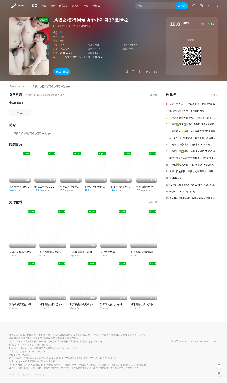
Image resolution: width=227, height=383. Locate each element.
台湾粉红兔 (25, 351)
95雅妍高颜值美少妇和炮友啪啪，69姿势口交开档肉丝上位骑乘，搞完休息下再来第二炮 (192, 185)
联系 (42, 374)
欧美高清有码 (34, 345)
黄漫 (27, 355)
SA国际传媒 (31, 338)
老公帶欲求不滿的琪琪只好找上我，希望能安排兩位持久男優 (192, 138)
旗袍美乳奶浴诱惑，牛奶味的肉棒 (185, 111)
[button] (156, 144)
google (19, 361)
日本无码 (59, 348)
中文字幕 (22, 345)
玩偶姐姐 (35, 351)
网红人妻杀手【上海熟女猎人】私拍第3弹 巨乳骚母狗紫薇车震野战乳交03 (192, 104)
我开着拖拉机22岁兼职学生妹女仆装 (150, 304)
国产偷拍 (89, 341)
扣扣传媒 (127, 335)
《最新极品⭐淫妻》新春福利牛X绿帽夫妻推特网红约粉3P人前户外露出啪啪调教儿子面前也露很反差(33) (192, 131)
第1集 (20, 112)
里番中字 (20, 355)
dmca (11, 374)
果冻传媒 (55, 338)
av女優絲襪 (49, 361)
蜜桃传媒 (64, 338)
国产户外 (38, 341)
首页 (34, 5)
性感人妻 (27, 358)
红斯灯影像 (58, 335)
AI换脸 (52, 358)
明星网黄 (13, 351)
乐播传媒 (29, 335)
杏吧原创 (32, 361)
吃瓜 (86, 5)
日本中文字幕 (70, 348)
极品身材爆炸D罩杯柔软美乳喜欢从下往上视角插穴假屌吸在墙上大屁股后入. (192, 198)
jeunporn (16, 86)
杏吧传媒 (111, 335)
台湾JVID (20, 341)
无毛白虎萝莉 (107, 252)
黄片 (11, 358)
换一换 (152, 202)
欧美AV (63, 5)
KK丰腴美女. (174, 178)
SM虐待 (77, 358)
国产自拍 (98, 341)
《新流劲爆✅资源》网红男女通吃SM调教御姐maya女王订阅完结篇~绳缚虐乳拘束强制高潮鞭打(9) (192, 151)
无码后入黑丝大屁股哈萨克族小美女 (29, 252)
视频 (43, 5)
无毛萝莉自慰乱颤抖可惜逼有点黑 (88, 252)
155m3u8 (16, 102)
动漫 (11, 355)
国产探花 (80, 341)
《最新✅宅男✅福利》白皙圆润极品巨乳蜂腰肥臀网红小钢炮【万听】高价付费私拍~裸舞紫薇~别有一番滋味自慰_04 (192, 124)
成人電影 (29, 341)
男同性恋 (111, 358)
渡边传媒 (77, 335)
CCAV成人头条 (89, 335)
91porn (26, 86)
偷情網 (40, 361)
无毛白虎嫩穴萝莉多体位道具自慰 (58, 252)
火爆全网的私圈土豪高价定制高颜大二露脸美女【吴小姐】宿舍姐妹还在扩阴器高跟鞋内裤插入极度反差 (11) (192, 171)
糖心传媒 (38, 335)
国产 (52, 5)
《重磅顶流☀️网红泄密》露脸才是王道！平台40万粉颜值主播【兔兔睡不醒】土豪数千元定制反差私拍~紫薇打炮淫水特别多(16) (192, 118)
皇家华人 (136, 335)
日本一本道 (33, 348)
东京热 (42, 348)
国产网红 (48, 341)
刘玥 (42, 351)
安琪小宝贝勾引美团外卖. (181, 191)
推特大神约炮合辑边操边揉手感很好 (130, 186)
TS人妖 (94, 358)
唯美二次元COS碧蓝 (45, 186)
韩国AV (45, 358)
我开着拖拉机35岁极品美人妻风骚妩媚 (121, 304)
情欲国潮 (47, 335)
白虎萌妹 (85, 358)
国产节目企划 (59, 341)
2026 (62, 44)
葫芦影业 (20, 335)
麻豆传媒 (26, 374)
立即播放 (62, 71)
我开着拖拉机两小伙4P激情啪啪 (87, 304)
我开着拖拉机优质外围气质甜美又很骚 (30, 186)
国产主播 (70, 341)
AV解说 (59, 358)
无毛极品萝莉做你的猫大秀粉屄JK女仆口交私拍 (35, 304)
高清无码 (45, 345)
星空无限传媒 (43, 338)
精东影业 (73, 338)
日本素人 (22, 348)
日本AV (75, 5)
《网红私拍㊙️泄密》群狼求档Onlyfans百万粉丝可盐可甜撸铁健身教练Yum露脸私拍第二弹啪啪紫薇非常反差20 (192, 144)
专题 (25, 361)
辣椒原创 (68, 335)
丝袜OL (19, 358)
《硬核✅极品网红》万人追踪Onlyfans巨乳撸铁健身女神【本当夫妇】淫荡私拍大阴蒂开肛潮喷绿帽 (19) (192, 165)
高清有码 (50, 348)
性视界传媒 (19, 338)
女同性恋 (102, 358)
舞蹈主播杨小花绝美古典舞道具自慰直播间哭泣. (192, 158)
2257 (18, 374)
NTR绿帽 (68, 358)
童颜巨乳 (37, 358)
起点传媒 (101, 335)
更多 (214, 94)
